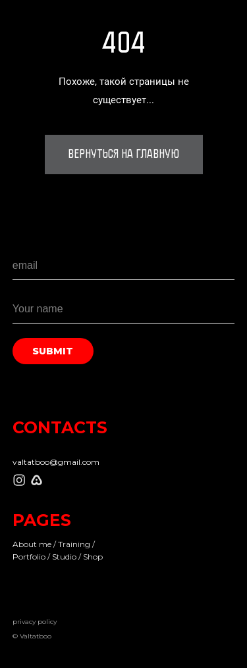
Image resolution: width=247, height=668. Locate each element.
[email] (124, 265)
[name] (124, 309)
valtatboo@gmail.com (56, 462)
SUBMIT (52, 351)
